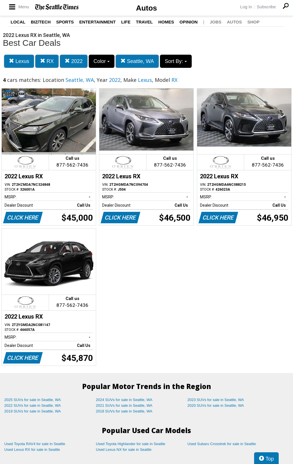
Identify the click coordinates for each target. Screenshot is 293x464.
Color (102, 61)
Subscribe (266, 6)
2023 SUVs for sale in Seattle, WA (215, 400)
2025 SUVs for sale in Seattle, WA (32, 400)
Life (125, 21)
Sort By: (176, 61)
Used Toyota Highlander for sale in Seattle (130, 444)
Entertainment (97, 21)
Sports (65, 21)
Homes (166, 21)
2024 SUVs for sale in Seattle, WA (124, 400)
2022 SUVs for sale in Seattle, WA (32, 405)
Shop (253, 21)
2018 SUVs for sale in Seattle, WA (124, 411)
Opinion (188, 21)
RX (47, 61)
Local (18, 21)
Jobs (215, 21)
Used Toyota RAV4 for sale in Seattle (34, 444)
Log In (246, 6)
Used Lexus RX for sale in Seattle (32, 449)
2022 (74, 61)
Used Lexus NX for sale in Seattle (123, 449)
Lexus (19, 61)
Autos (146, 8)
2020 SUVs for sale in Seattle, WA (215, 405)
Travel (144, 21)
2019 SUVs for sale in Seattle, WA (32, 411)
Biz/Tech (41, 21)
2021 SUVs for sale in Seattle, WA (124, 405)
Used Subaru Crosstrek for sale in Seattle (221, 444)
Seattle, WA (137, 61)
